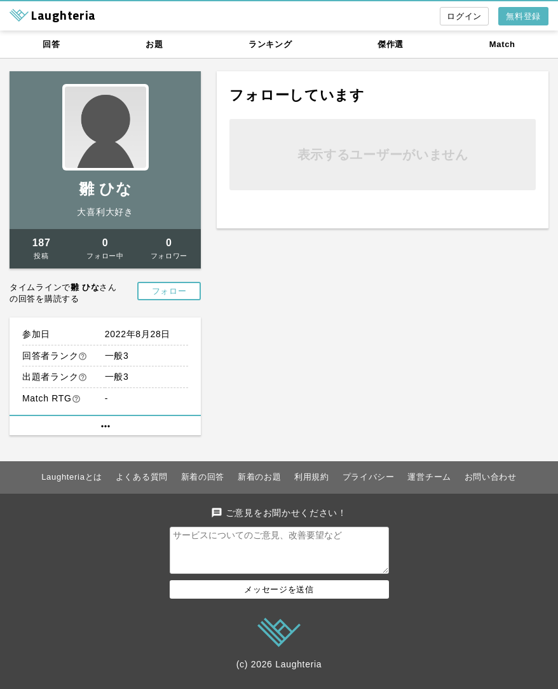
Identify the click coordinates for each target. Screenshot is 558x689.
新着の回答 (203, 477)
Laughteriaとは (71, 477)
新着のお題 (260, 477)
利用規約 (311, 477)
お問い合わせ (491, 477)
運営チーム (429, 477)
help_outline (82, 356)
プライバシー (369, 477)
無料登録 (523, 16)
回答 (51, 44)
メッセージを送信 (279, 597)
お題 (154, 44)
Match (502, 44)
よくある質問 (142, 477)
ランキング (270, 44)
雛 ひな (105, 188)
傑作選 (391, 44)
